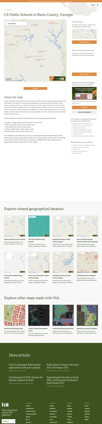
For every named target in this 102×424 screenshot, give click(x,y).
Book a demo (84, 74)
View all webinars (84, 112)
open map (35, 88)
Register (84, 107)
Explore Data (8, 10)
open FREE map (84, 42)
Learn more (69, 1)
